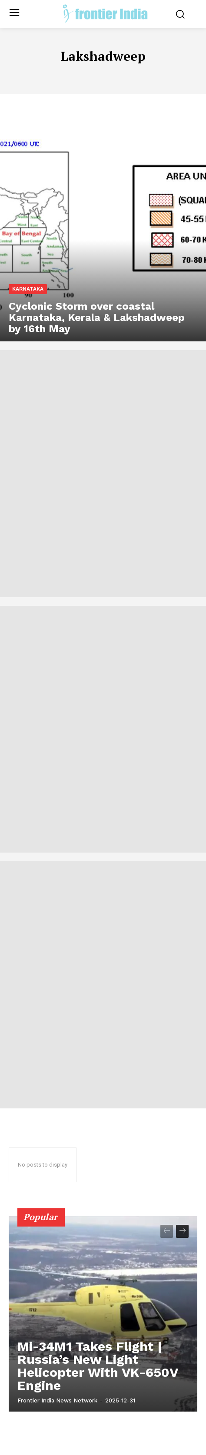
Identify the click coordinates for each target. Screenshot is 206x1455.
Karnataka (27, 289)
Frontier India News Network (57, 1400)
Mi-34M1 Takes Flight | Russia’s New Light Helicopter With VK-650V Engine (97, 1366)
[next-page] (182, 1231)
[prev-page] (166, 1231)
